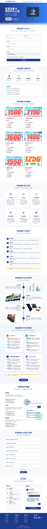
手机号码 (25, 35)
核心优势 (28, 1)
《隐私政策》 (21, 56)
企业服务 (16, 521)
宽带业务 (16, 519)
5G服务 (16, 518)
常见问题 (36, 1)
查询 (39, 406)
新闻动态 (6, 519)
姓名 (7, 35)
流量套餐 (16, 516)
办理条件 (40, 1)
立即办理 (8, 18)
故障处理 (26, 519)
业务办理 (26, 518)
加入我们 (6, 521)
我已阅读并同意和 (16, 56)
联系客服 (23, 471)
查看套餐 (16, 18)
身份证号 (8, 40)
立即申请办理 (23, 379)
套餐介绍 (24, 1)
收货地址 (8, 45)
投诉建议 (26, 521)
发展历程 (6, 518)
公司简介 (6, 516)
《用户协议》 (16, 56)
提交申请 (23, 59)
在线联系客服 (33, 507)
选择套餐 (8, 51)
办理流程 (32, 1)
